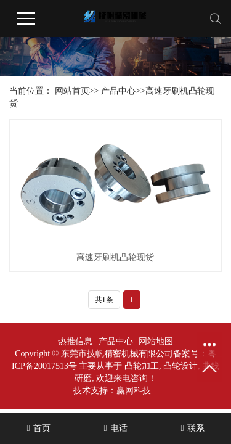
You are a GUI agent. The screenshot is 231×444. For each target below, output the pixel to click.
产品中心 (118, 91)
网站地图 (156, 341)
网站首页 (72, 91)
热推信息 (75, 341)
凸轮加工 (141, 366)
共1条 (104, 299)
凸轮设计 (180, 366)
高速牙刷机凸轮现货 (115, 257)
